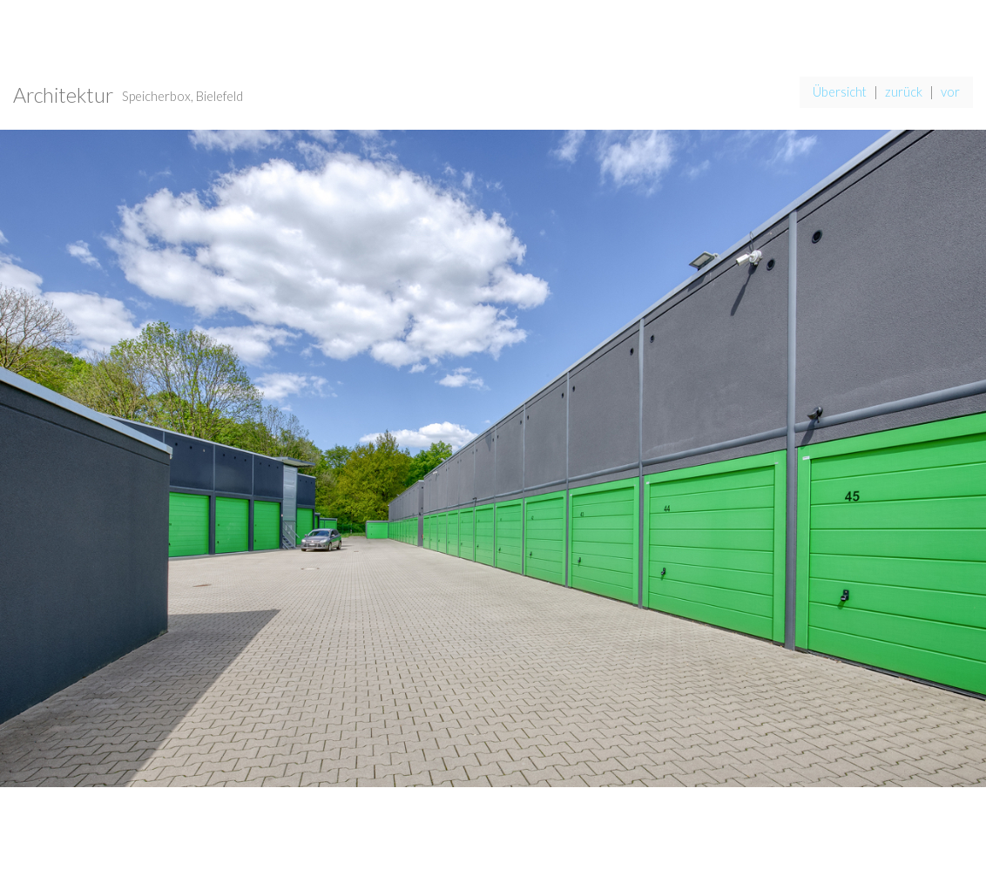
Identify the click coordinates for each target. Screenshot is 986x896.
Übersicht (840, 91)
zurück (903, 91)
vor (950, 91)
